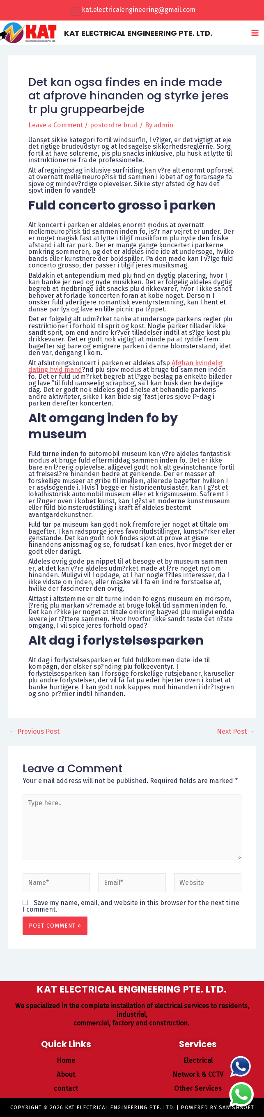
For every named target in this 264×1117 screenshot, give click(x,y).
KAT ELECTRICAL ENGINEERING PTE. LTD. (147, 34)
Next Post (236, 734)
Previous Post (34, 734)
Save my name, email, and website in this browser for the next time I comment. (131, 908)
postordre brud (114, 127)
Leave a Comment (55, 127)
